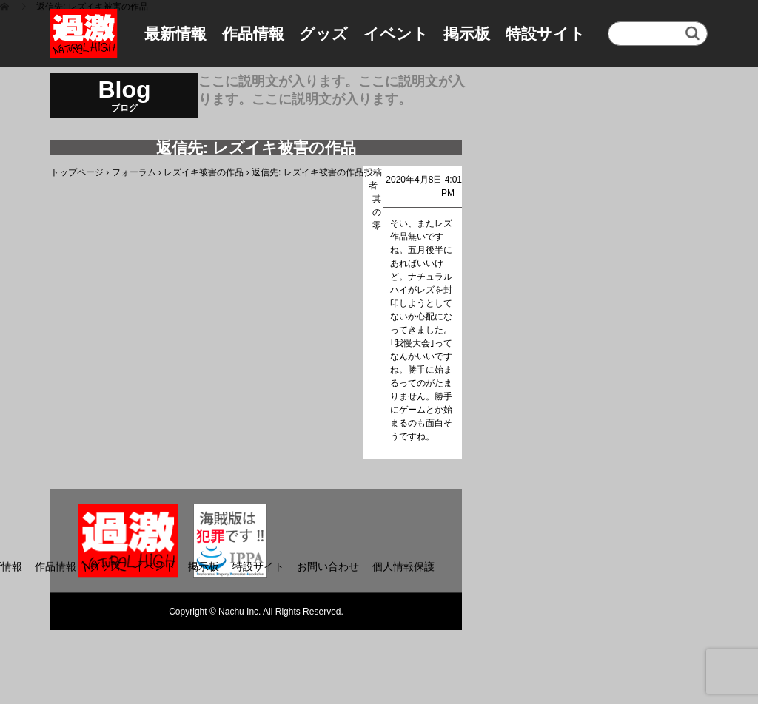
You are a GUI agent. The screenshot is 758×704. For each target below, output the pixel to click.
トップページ (77, 172)
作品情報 (253, 33)
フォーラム (134, 172)
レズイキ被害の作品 (204, 172)
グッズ (323, 33)
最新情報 (175, 33)
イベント (396, 33)
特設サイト (546, 33)
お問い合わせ (328, 566)
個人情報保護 (403, 566)
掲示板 (466, 33)
